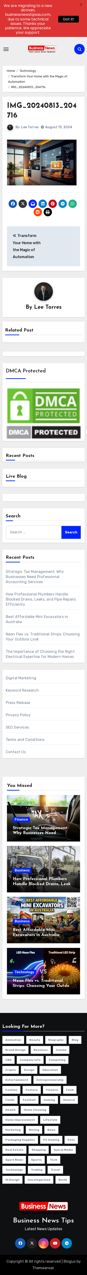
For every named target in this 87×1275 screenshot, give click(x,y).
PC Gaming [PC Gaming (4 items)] (51, 1139)
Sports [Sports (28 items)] (36, 1159)
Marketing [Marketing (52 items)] (13, 1129)
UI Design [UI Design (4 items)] (12, 1179)
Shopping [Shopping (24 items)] (39, 1149)
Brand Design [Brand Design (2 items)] (15, 1050)
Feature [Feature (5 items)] (32, 1089)
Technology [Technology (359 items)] (14, 1169)
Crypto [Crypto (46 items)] (10, 1069)
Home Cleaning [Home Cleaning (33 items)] (35, 1109)
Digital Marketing (21, 678)
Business (22, 870)
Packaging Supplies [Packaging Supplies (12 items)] (20, 1139)
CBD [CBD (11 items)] (8, 1059)
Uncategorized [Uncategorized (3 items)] (39, 1179)
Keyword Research (22, 690)
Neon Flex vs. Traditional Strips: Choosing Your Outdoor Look (43, 986)
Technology (24, 972)
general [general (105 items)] (69, 1099)
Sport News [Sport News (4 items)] (14, 1159)
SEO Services (17, 727)
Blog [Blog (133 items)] (75, 1040)
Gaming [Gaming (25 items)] (49, 1099)
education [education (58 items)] (50, 1069)
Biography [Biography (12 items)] (56, 1040)
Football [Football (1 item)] (29, 1099)
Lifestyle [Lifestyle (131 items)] (50, 1119)
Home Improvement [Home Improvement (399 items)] (20, 1119)
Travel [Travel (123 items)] (55, 1169)
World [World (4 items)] (62, 1179)
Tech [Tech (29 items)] (53, 1159)
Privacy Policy (18, 715)
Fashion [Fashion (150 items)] (11, 1089)
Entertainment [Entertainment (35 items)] (16, 1079)
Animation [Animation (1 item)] (13, 1040)
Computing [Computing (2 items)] (57, 1059)
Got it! (68, 19)
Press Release (18, 702)
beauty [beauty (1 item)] (34, 1040)
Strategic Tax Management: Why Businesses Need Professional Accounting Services (35, 576)
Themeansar (43, 1268)
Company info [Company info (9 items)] (30, 1059)
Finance (21, 820)
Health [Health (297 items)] (10, 1109)
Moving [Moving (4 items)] (34, 1129)
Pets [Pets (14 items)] (71, 1139)
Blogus (70, 1261)
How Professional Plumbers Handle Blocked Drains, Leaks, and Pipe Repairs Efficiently (41, 599)
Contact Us (16, 752)
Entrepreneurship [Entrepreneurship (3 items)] (50, 1079)
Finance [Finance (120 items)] (52, 1089)
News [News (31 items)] (51, 1129)
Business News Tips (43, 1220)
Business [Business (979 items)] (41, 1050)
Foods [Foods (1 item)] (10, 1099)
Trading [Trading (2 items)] (36, 1169)
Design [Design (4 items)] (29, 1069)
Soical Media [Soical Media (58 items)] (63, 1149)
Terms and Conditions (25, 739)
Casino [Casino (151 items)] (61, 1050)
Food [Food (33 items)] (70, 1089)
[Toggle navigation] (6, 49)
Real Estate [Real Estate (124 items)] (14, 1149)
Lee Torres (30, 127)
